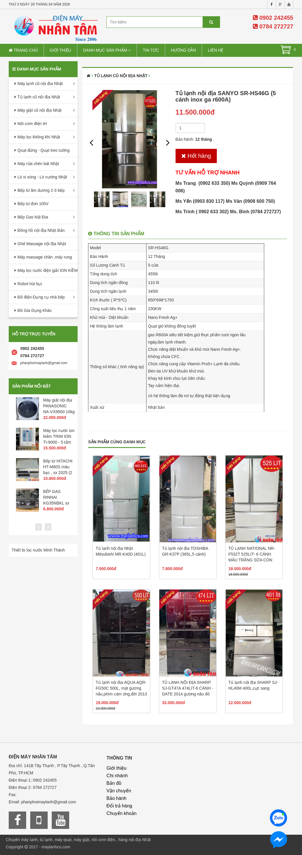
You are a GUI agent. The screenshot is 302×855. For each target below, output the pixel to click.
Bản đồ (113, 783)
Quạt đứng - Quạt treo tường (43, 150)
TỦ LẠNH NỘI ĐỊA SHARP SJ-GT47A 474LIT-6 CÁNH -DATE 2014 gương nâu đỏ (187, 688)
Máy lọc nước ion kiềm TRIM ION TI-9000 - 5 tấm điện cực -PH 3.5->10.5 (59, 442)
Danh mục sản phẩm (107, 50)
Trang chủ (23, 50)
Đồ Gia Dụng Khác (34, 310)
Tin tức (151, 50)
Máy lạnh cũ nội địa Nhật (40, 83)
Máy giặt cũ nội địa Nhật (39, 110)
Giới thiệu (60, 50)
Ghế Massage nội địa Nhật (41, 243)
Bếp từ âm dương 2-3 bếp (41, 190)
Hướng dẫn (183, 50)
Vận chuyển (118, 790)
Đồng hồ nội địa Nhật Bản (41, 230)
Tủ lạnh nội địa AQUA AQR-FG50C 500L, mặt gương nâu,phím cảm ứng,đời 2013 (121, 688)
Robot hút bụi (29, 283)
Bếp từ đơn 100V (33, 203)
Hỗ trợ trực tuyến (33, 334)
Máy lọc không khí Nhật (38, 137)
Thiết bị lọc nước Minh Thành (38, 550)
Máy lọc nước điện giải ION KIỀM (47, 270)
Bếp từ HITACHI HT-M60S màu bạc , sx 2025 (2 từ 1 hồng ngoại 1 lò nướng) (58, 473)
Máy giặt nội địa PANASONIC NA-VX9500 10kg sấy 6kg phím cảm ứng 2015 (59, 412)
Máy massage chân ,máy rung (44, 257)
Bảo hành (116, 798)
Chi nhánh (117, 775)
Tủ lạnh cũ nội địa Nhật (38, 97)
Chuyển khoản (121, 813)
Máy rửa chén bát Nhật (38, 163)
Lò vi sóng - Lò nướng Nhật (42, 177)
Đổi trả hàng (119, 805)
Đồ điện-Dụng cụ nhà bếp (41, 297)
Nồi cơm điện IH (32, 123)
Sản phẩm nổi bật (31, 386)
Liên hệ (215, 50)
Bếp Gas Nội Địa (32, 217)
